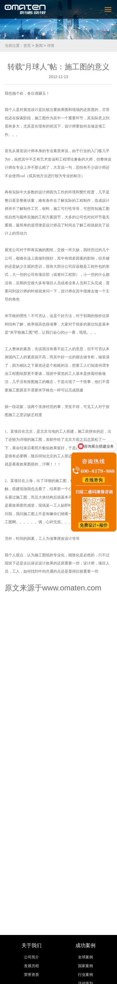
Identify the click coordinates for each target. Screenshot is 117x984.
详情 (50, 45)
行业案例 (85, 974)
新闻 (39, 45)
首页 (27, 45)
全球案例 (85, 957)
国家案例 (85, 966)
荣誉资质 (31, 974)
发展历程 (31, 966)
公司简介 (31, 957)
